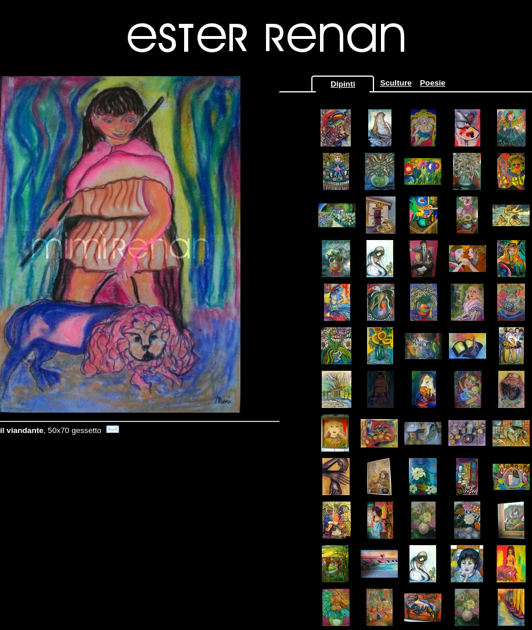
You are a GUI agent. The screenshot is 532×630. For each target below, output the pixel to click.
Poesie (432, 82)
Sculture (395, 82)
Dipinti (342, 84)
